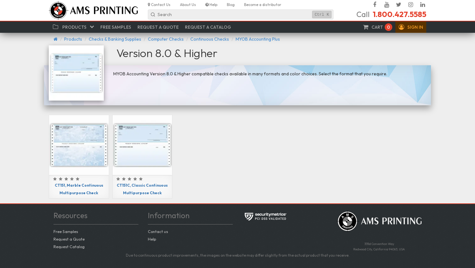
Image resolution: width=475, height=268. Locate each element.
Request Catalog (69, 246)
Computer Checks (166, 39)
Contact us (158, 231)
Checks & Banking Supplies (115, 39)
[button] (410, 27)
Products (73, 39)
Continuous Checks (209, 39)
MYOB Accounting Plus (258, 39)
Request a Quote (69, 239)
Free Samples (65, 231)
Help (152, 239)
